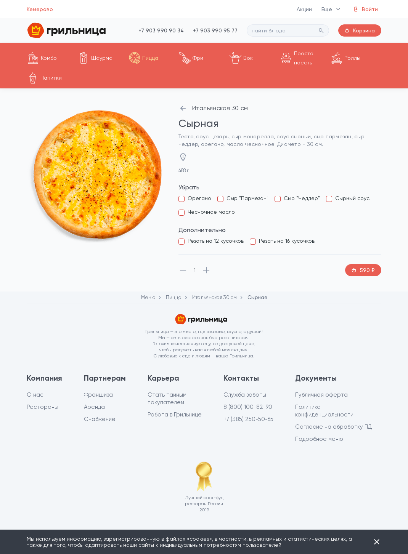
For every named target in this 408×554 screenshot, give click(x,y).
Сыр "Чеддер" (302, 198)
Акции (304, 9)
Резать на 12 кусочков (216, 241)
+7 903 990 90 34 (161, 30)
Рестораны (42, 406)
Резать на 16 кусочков (287, 241)
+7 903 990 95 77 (215, 30)
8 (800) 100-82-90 (247, 406)
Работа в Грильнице (175, 414)
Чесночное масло (211, 212)
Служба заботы (244, 394)
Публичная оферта (321, 394)
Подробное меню (319, 439)
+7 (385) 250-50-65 (248, 419)
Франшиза (98, 394)
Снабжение (100, 419)
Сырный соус (352, 198)
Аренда (94, 406)
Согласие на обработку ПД (333, 426)
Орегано (199, 198)
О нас (35, 394)
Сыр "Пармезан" (247, 198)
